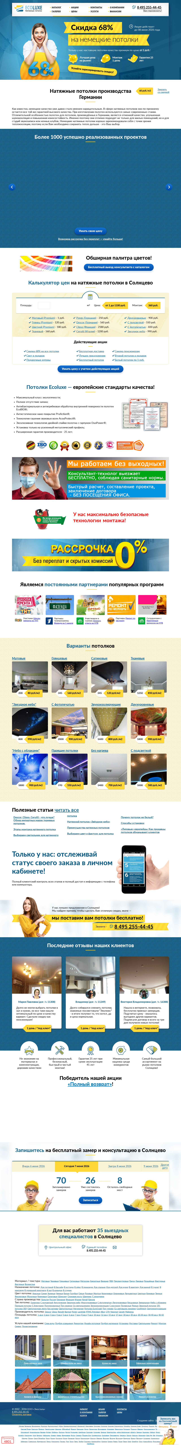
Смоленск (87, 1441)
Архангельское (35, 1432)
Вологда (112, 1438)
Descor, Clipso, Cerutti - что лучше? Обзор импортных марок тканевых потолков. (34, 820)
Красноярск (55, 1441)
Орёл (129, 1441)
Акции (75, 8)
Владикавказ (66, 1435)
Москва (21, 1426)
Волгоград (119, 1438)
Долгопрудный (53, 1426)
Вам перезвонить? (152, 11)
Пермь (49, 1441)
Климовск (97, 1426)
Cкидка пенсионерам (127, 351)
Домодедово (102, 1429)
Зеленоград (93, 1429)
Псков (120, 1441)
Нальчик (135, 1435)
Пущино (151, 1426)
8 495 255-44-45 (148, 7)
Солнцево (96, 1432)
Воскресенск (36, 1426)
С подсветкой (136, 322)
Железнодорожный (70, 1426)
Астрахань (146, 1438)
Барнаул (39, 1435)
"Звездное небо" (24, 704)
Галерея (56, 11)
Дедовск (140, 1429)
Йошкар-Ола (86, 1435)
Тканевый (37, 331)
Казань (59, 1435)
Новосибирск (147, 1441)
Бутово (48, 1432)
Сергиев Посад (26, 1429)
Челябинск (90, 1444)
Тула (67, 1441)
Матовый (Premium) (43, 318)
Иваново (99, 1438)
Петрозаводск (114, 1435)
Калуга (77, 1438)
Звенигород (119, 1429)
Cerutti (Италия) (85, 331)
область (133, 1432)
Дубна (61, 1426)
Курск (48, 1438)
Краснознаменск (149, 1429)
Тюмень (62, 1441)
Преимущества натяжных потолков (88, 828)
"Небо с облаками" (26, 751)
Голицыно (126, 1429)
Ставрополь (32, 1441)
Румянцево (74, 1432)
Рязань (115, 1441)
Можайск (127, 1426)
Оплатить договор (21, 1415)
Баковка (43, 1432)
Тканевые (138, 658)
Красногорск (118, 1426)
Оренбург (135, 1441)
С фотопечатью (137, 327)
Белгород (139, 1438)
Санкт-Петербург (39, 1438)
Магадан (24, 1438)
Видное (73, 1429)
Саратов (104, 1441)
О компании (117, 8)
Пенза (125, 1441)
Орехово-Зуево (136, 1426)
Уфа (154, 1435)
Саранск (79, 1435)
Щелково (58, 1429)
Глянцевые (59, 658)
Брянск (133, 1438)
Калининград (85, 1438)
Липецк (30, 1438)
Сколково (89, 1432)
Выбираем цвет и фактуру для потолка (90, 834)
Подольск (145, 1426)
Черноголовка (49, 1429)
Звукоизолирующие (106, 704)
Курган (52, 1438)
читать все (67, 810)
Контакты (96, 8)
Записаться (90, 1200)
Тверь (76, 1441)
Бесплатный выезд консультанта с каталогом (118, 267)
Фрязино (41, 1429)
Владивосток (41, 1441)
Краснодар (28, 1435)
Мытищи (62, 1432)
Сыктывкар (105, 1435)
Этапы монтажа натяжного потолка (34, 829)
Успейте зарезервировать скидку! (93, 70)
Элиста (129, 1435)
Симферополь (96, 1435)
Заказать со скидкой (163, 90)
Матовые (18, 658)
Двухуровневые (137, 318)
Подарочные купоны (38, 360)
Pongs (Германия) (86, 318)
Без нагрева (99, 751)
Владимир (126, 1438)
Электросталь (111, 1432)
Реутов (67, 1432)
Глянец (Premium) (42, 322)
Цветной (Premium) (43, 327)
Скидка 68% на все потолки (42, 351)
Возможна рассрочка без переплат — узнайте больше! (90, 239)
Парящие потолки (65, 751)
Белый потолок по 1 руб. (129, 360)
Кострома (59, 1438)
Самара (110, 1441)
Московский (25, 1432)
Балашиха (28, 1426)
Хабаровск (24, 1441)
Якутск (73, 1435)
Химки (86, 1429)
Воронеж (106, 1438)
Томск (72, 1441)
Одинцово (80, 1429)
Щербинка (82, 1432)
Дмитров (44, 1426)
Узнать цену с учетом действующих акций (90, 369)
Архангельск (155, 1438)
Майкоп (152, 1432)
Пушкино (134, 1429)
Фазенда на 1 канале (63, 623)
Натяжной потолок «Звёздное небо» (88, 822)
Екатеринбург (96, 1441)
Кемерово (71, 1438)
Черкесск (123, 1435)
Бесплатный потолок (91, 360)
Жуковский (81, 1426)
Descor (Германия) (87, 322)
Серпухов (34, 1429)
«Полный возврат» (90, 1084)
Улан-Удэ (149, 1435)
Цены (74, 11)
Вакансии (115, 11)
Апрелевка (110, 1429)
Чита (34, 1435)
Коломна (104, 1426)
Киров (65, 1438)
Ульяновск (145, 1432)
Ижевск (53, 1435)
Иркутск (93, 1438)
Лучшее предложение (92, 356)
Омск (141, 1441)
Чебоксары (46, 1435)
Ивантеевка (89, 1426)
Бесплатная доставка (91, 351)
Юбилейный (66, 1429)
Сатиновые (99, 658)
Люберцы (55, 1432)
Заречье (103, 1432)
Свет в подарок (35, 356)
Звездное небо (136, 331)
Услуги (94, 11)
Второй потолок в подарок (130, 356)
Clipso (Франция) (86, 327)
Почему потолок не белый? (137, 817)
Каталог (56, 8)
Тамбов (81, 1441)
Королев (111, 1426)
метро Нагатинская (123, 1432)
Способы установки (132, 823)
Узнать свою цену (90, 231)
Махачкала (142, 1435)
